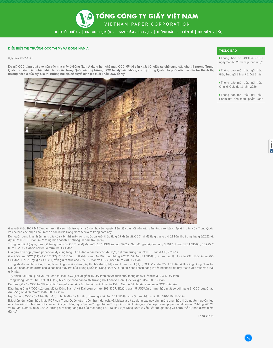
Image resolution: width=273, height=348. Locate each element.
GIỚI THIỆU (71, 32)
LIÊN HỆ (187, 32)
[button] (79, 32)
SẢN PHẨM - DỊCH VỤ (136, 32)
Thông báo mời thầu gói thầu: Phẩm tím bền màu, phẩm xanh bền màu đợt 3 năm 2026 (241, 98)
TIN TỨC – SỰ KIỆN (100, 32)
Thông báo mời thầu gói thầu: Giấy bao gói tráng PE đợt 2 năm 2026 (241, 74)
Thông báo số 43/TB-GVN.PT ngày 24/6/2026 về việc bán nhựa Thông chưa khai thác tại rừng (241, 62)
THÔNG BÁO (167, 32)
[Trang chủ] (56, 32)
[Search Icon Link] (220, 32)
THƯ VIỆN (206, 32)
